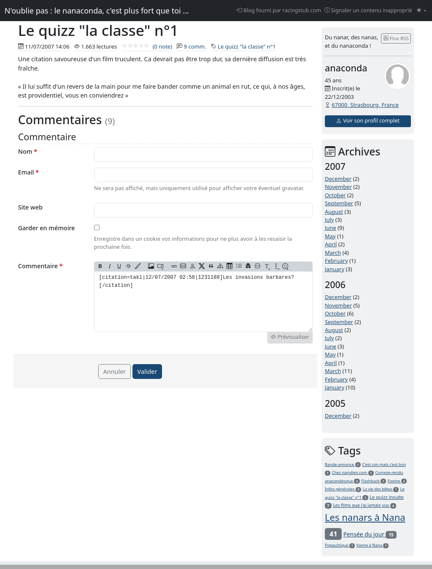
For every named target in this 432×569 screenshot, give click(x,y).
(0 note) (147, 46)
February (336, 260)
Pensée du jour (370, 534)
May (330, 236)
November (338, 187)
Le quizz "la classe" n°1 (247, 46)
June (330, 227)
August (334, 211)
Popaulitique (340, 545)
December (338, 178)
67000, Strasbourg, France (365, 105)
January (334, 269)
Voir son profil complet (368, 120)
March (333, 252)
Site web (30, 207)
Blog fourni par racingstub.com (279, 10)
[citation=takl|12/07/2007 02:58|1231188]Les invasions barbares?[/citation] (203, 301)
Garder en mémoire (46, 228)
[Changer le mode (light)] (421, 11)
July (329, 219)
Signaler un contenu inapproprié (368, 10)
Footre (397, 481)
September (339, 203)
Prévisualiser (290, 336)
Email (28, 172)
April (331, 244)
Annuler (114, 372)
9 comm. (195, 46)
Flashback (373, 481)
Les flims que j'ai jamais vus (364, 505)
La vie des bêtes (381, 489)
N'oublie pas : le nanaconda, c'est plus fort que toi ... (97, 10)
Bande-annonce (343, 464)
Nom (27, 151)
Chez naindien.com (353, 472)
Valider (147, 372)
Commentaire (40, 266)
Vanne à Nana (372, 545)
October (335, 195)
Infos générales (343, 489)
